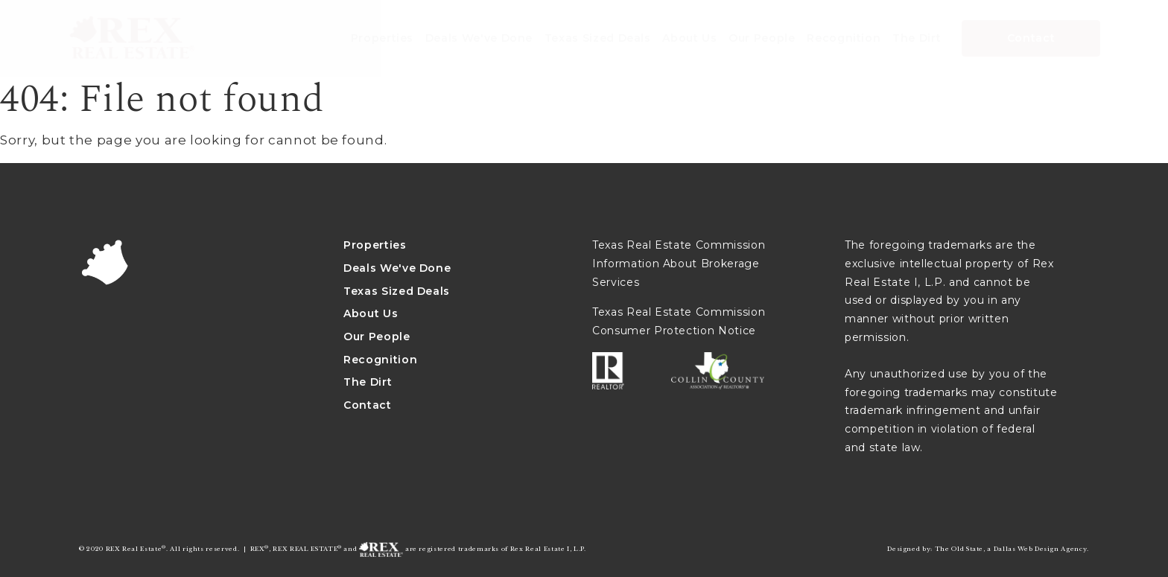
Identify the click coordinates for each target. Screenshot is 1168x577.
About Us (370, 313)
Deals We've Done (397, 268)
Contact (367, 405)
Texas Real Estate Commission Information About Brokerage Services (678, 263)
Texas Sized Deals (396, 291)
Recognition (380, 359)
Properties (375, 245)
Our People (376, 336)
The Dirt (367, 382)
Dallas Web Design (1026, 548)
